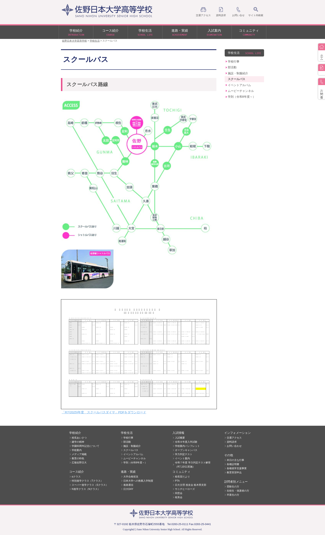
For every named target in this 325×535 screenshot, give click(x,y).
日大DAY (128, 489)
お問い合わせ (234, 446)
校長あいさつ (79, 437)
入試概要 (180, 437)
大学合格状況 (130, 476)
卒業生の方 (233, 494)
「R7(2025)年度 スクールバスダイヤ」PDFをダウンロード (104, 412)
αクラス (76, 476)
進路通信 (128, 484)
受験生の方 (233, 486)
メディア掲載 (79, 454)
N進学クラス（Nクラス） (86, 489)
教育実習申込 (234, 472)
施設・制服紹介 (238, 73)
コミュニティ (249, 33)
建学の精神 (78, 441)
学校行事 (233, 61)
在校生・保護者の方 (238, 490)
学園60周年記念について (85, 446)
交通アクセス (234, 437)
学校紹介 (76, 33)
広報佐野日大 (79, 462)
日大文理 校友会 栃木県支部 (190, 484)
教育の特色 (78, 458)
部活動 (232, 67)
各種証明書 (233, 464)
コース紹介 (110, 33)
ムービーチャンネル (241, 91)
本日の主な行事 (235, 460)
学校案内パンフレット (187, 446)
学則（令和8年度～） (242, 96)
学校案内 (77, 450)
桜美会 (178, 497)
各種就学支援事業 (237, 468)
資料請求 (232, 441)
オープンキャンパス (186, 450)
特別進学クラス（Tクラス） (87, 480)
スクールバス (236, 79)
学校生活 (145, 33)
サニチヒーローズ (185, 489)
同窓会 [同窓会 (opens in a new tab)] (178, 493)
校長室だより (182, 476)
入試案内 (214, 33)
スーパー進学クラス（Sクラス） (90, 484)
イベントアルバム (239, 85)
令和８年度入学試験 (186, 441)
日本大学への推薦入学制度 (138, 480)
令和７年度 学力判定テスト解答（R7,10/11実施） (192, 464)
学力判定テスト (183, 454)
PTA (177, 480)
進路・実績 (179, 33)
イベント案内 (182, 458)
